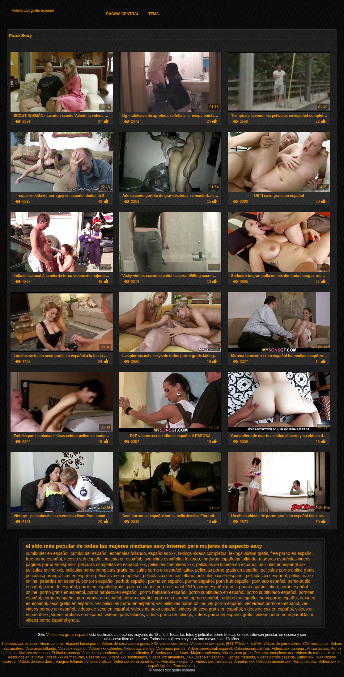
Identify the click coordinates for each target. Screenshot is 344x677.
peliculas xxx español (266, 575)
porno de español (60, 586)
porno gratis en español (62, 592)
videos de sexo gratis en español (210, 609)
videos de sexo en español (103, 609)
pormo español (199, 581)
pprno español (204, 597)
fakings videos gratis (248, 553)
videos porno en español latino (285, 614)
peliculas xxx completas (118, 575)
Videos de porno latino (281, 643)
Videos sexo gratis (237, 653)
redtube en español (238, 597)
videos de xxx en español (268, 609)
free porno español (44, 558)
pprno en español (171, 597)
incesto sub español (83, 558)
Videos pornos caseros (276, 657)
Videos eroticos (99, 661)
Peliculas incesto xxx (273, 661)
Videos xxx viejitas (139, 648)
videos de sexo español (153, 609)
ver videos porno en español (272, 603)
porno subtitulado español (271, 592)
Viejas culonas (51, 643)
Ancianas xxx (318, 648)
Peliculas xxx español (20, 643)
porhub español (131, 581)
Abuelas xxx (244, 661)
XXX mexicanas (315, 643)
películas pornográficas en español (59, 575)
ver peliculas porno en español (124, 603)
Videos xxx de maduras (64, 657)
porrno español (138, 597)
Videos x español (72, 648)
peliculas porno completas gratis (96, 570)
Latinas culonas (105, 653)
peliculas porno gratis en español (226, 570)
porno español (140, 586)
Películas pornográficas (71, 653)
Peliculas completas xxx (274, 653)
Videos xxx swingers (207, 643)
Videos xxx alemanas (166, 657)
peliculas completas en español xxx (112, 564)
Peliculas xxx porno (177, 661)
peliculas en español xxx (282, 564)
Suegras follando (69, 661)
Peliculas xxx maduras (170, 653)
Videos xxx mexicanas (214, 661)
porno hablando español (163, 592)
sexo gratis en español (71, 603)
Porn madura (184, 666)
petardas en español (59, 581)
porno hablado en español (112, 592)
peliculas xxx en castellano (168, 575)
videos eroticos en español (76, 614)
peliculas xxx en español (220, 575)
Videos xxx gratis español (33, 10)
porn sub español (268, 581)
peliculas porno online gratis (288, 570)
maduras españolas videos (285, 558)
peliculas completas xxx (171, 564)
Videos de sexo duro (36, 661)
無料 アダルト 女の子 (243, 643)
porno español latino (258, 586)
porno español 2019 (176, 586)
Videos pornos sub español (209, 648)
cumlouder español (89, 553)
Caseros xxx (96, 657)
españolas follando (128, 553)
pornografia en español (99, 597)
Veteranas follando (40, 648)
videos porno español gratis (52, 620)
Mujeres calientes (205, 653)
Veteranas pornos (170, 648)
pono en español (97, 581)
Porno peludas (304, 661)
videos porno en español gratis (223, 614)
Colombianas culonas (252, 648)
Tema (153, 14)
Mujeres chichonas (34, 653)
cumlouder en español (47, 553)
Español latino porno (82, 643)
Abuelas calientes (134, 653)
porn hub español (232, 581)
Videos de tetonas (310, 653)
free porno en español (291, 553)
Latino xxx (305, 657)
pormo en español (165, 581)
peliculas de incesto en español (226, 564)
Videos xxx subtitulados (127, 657)
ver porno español (225, 603)
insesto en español (123, 558)
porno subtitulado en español (216, 592)
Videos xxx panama (288, 648)
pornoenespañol (58, 597)
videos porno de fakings (169, 614)
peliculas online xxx (44, 570)
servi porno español (279, 597)
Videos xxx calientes (105, 648)
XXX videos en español (205, 657)
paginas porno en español (50, 564)
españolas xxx (162, 553)
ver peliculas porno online (180, 603)
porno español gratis (216, 586)
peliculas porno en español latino (161, 570)
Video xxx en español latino (136, 661)
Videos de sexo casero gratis (125, 643)
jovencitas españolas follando (171, 558)
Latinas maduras (241, 657)
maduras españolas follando (229, 558)
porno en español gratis (101, 586)
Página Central (122, 14)
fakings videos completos (202, 553)
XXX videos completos (169, 643)
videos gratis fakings (124, 614)
